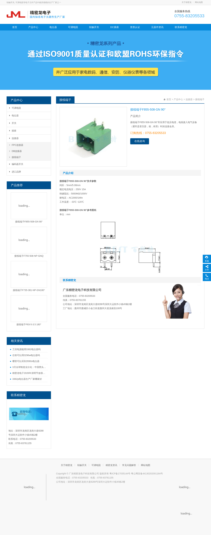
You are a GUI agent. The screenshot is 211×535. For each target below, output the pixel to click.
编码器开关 (16, 164)
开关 (12, 123)
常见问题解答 (129, 465)
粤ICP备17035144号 (120, 473)
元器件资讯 (157, 27)
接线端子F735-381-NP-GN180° (29, 290)
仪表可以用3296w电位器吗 (26, 355)
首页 (14, 27)
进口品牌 (15, 171)
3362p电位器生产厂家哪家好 (27, 379)
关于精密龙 (187, 2)
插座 (12, 130)
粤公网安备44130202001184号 (147, 473)
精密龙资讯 (111, 465)
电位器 (53, 27)
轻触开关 (94, 27)
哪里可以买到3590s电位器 (25, 361)
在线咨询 (139, 141)
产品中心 (33, 27)
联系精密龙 (181, 27)
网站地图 (199, 2)
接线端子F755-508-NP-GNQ (29, 256)
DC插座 (114, 27)
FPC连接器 (16, 145)
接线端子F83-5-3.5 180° (28, 324)
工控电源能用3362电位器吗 (26, 349)
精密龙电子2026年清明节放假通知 (29, 373)
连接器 (14, 138)
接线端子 (15, 157)
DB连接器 (15, 151)
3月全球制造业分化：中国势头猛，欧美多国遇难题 (29, 367)
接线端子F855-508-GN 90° (29, 221)
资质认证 (135, 27)
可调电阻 (73, 27)
